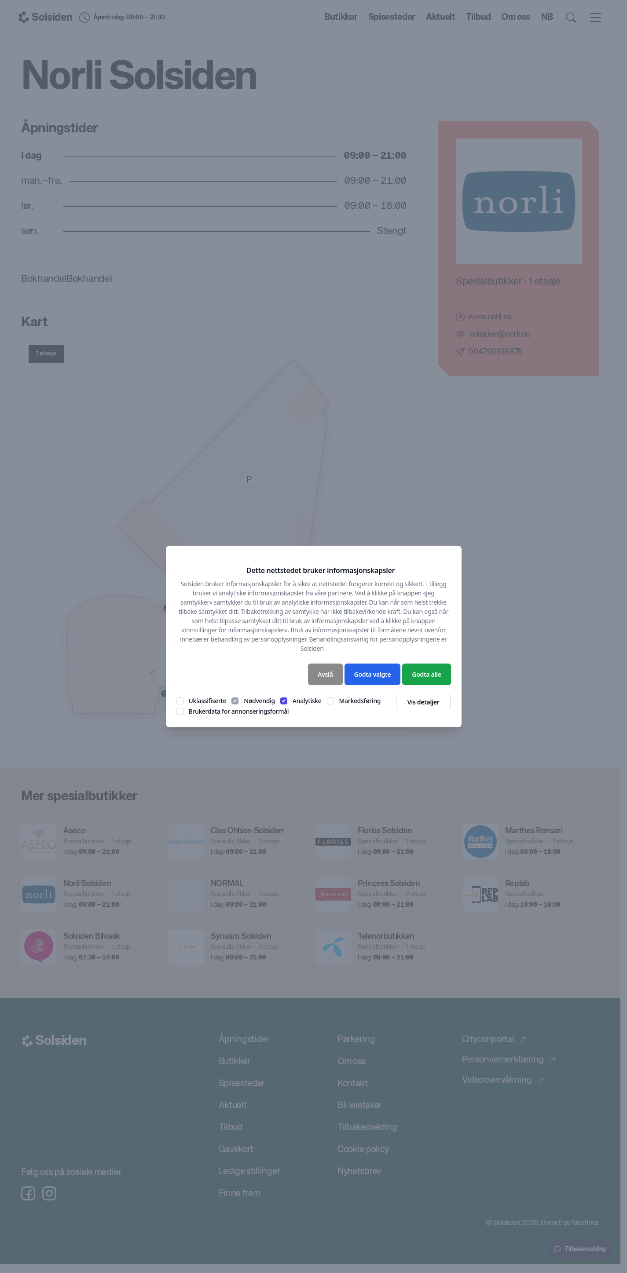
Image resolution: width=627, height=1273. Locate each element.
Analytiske (307, 701)
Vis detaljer (423, 702)
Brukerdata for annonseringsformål (239, 711)
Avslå (325, 674)
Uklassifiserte (208, 701)
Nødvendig (259, 701)
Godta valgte (372, 674)
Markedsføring (360, 701)
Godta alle (426, 674)
